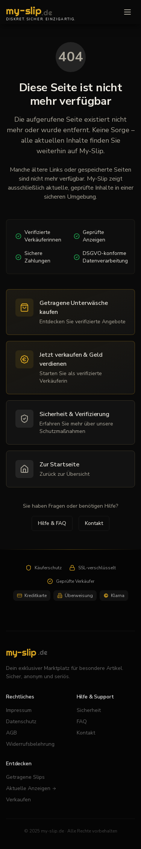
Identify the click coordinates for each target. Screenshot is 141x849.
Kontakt (94, 523)
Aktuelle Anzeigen (31, 788)
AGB (11, 732)
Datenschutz (21, 721)
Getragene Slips (25, 777)
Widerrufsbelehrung (30, 744)
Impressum (19, 710)
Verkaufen (18, 799)
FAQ (82, 721)
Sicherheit (89, 710)
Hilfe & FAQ (52, 523)
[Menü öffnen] (127, 12)
